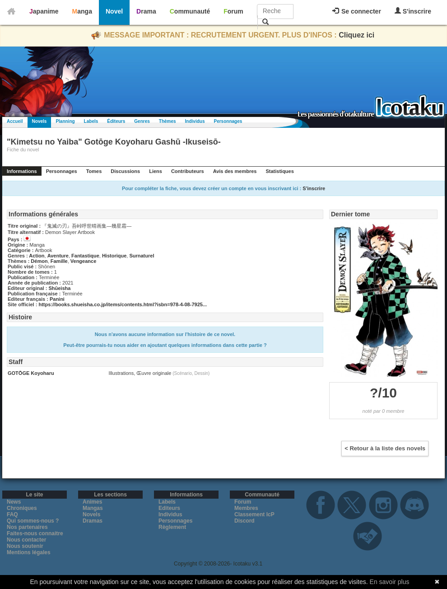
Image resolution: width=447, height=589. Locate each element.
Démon (39, 261)
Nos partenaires (27, 527)
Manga (82, 11)
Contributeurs (187, 171)
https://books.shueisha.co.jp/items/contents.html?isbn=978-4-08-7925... (122, 304)
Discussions (125, 171)
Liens (155, 171)
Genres (141, 121)
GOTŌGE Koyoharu (31, 373)
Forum (233, 11)
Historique (114, 255)
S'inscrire (413, 11)
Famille (59, 261)
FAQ (12, 514)
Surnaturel (141, 255)
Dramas (92, 521)
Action (36, 255)
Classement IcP (254, 514)
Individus (195, 121)
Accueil (15, 121)
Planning (65, 121)
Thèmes (167, 121)
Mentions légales (29, 552)
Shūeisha (59, 288)
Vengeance (83, 261)
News (14, 502)
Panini (57, 299)
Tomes (94, 171)
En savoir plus (390, 581)
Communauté (190, 11)
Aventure (58, 255)
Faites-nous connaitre (35, 533)
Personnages (228, 121)
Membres (246, 508)
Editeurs (169, 508)
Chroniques (22, 508)
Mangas (93, 508)
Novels (39, 121)
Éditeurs (116, 121)
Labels (91, 121)
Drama (146, 11)
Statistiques (279, 171)
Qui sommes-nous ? (33, 521)
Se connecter (356, 11)
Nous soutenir (25, 546)
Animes (92, 502)
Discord (244, 521)
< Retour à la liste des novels (385, 448)
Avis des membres (235, 171)
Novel (114, 11)
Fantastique (85, 255)
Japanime (44, 11)
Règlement (172, 527)
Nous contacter (26, 540)
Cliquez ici (356, 35)
